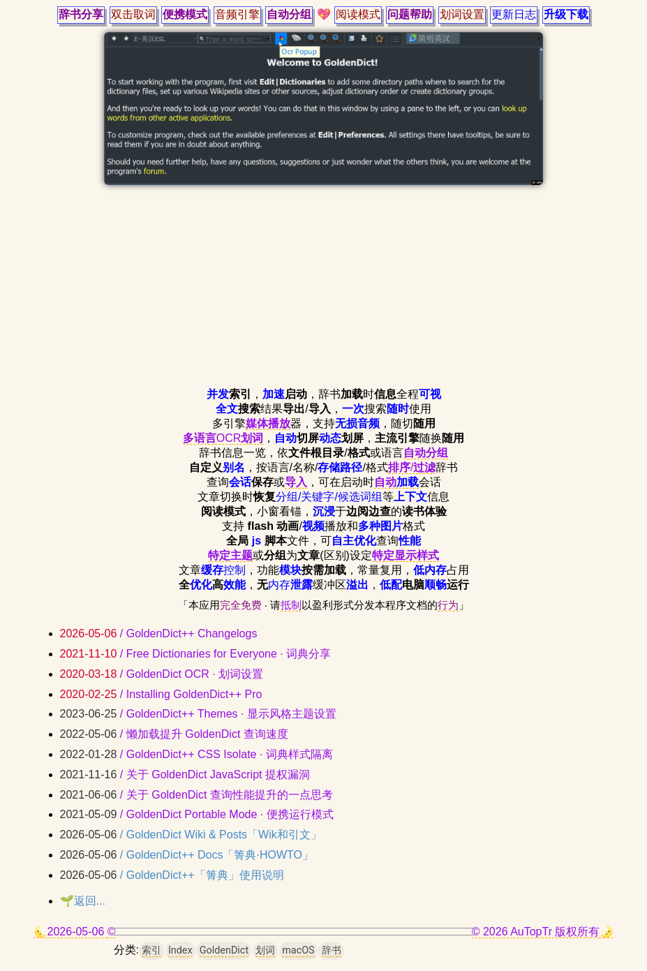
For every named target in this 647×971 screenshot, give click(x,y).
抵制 (291, 605)
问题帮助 (409, 14)
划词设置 (462, 14)
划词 (265, 950)
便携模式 (185, 14)
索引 (151, 950)
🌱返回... (82, 901)
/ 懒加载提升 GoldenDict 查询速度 (174, 734)
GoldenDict (224, 950)
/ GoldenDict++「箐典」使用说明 (172, 875)
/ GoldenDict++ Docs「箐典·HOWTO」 (186, 855)
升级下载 (566, 14)
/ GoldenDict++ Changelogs (159, 633)
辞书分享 (81, 14)
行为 (448, 605)
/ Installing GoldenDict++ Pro (161, 694)
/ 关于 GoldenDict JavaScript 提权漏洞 (185, 774)
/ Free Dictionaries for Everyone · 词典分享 (196, 654)
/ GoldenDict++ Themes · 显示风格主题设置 (198, 714)
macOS (298, 950)
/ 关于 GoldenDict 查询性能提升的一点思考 (196, 795)
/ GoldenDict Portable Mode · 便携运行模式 (197, 814)
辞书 (331, 950)
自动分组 (289, 14)
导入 (296, 482)
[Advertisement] (324, 289)
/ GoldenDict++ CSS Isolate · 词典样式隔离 (196, 754)
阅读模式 (358, 14)
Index (180, 950)
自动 (396, 482)
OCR (223, 438)
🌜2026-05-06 (70, 931)
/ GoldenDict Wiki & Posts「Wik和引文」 (191, 834)
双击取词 (133, 14)
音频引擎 (237, 14)
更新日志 (513, 14)
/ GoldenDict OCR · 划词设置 (162, 674)
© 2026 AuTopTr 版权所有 (536, 931)
